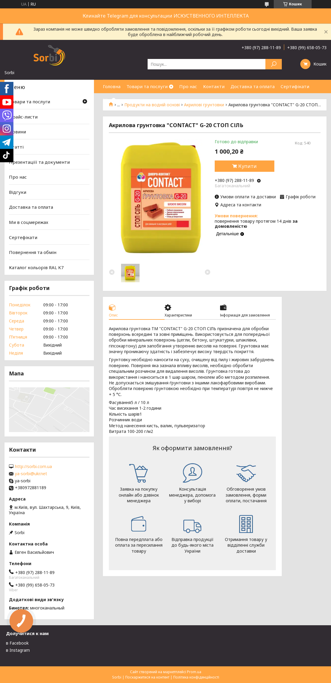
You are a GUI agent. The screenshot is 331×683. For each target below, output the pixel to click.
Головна (111, 86)
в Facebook (17, 643)
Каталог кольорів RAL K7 (36, 267)
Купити (247, 166)
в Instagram (18, 650)
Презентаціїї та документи (39, 162)
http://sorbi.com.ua (33, 466)
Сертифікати (295, 86)
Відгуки (17, 192)
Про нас (188, 86)
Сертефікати (23, 237)
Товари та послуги (147, 86)
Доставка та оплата (253, 86)
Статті (16, 147)
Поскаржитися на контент (147, 677)
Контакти (214, 86)
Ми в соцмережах (28, 222)
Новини (17, 132)
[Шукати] (273, 64)
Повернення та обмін (32, 252)
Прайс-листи (23, 117)
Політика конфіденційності (196, 677)
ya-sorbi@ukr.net (31, 473)
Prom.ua (194, 671)
